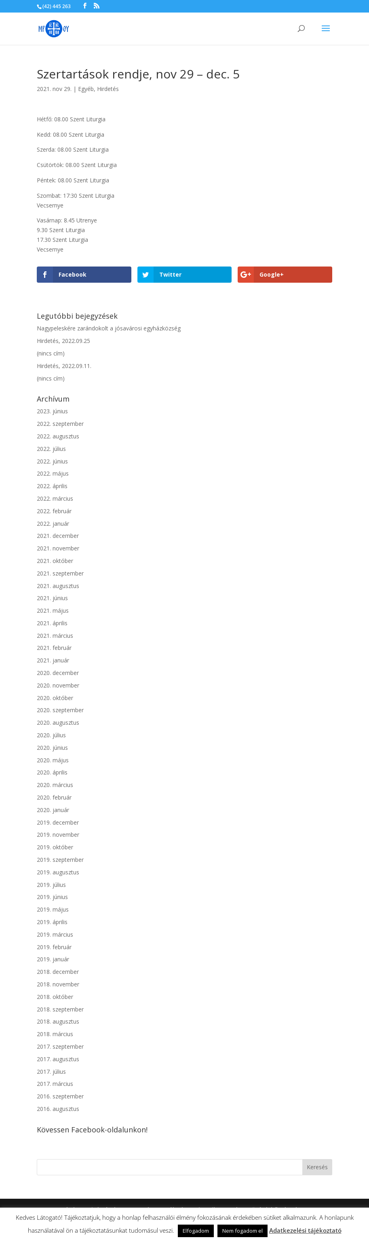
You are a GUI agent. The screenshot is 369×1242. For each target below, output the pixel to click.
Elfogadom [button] (196, 1230)
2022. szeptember (60, 423)
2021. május (53, 610)
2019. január (53, 959)
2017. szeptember (60, 1046)
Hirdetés (108, 89)
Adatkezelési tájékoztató (305, 1230)
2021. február (54, 648)
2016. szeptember (60, 1096)
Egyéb (86, 89)
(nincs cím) (51, 353)
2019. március (55, 934)
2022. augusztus (58, 436)
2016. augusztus (58, 1109)
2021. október (55, 561)
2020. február (54, 797)
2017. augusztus (58, 1059)
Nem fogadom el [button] (242, 1230)
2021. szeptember (60, 573)
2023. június (52, 411)
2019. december (58, 822)
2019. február (54, 947)
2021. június (52, 598)
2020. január (53, 810)
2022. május (53, 473)
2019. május (53, 909)
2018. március (55, 1034)
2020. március (55, 785)
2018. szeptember (60, 1009)
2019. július (51, 885)
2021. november (58, 548)
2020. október (55, 698)
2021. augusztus (58, 586)
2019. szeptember (60, 859)
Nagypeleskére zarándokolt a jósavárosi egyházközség (109, 328)
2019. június (52, 897)
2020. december (58, 673)
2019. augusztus (58, 872)
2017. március (55, 1084)
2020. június (52, 747)
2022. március (55, 498)
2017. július (51, 1071)
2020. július (51, 735)
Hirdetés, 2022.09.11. (64, 366)
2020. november (58, 685)
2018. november (58, 984)
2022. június (52, 461)
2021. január (53, 660)
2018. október (55, 997)
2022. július (51, 449)
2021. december (58, 536)
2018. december (58, 971)
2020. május (53, 760)
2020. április (52, 772)
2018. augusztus (58, 1021)
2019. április (52, 922)
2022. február (54, 511)
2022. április (52, 486)
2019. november (58, 834)
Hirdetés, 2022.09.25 (63, 341)
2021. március (55, 635)
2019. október (55, 847)
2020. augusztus (58, 722)
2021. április (52, 623)
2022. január (53, 523)
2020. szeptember (60, 710)
